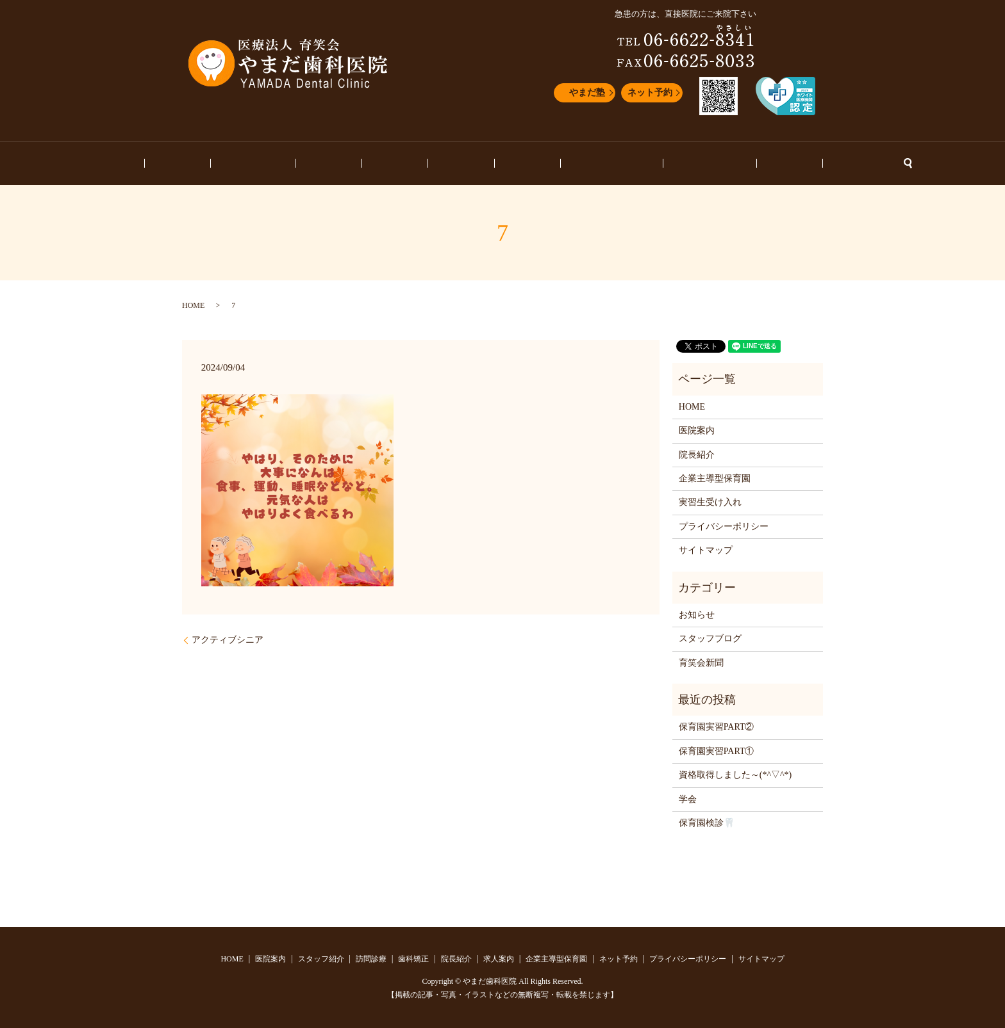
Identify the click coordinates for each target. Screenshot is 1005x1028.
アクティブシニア (227, 640)
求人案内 (509, 163)
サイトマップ (706, 550)
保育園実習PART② (716, 727)
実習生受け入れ (710, 502)
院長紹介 (461, 163)
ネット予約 (649, 92)
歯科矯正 (413, 163)
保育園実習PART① (716, 751)
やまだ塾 (587, 92)
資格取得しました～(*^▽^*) (735, 775)
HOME (205, 163)
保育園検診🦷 (707, 823)
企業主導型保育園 (576, 163)
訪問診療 (364, 163)
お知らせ (718, 163)
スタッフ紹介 (307, 163)
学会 (688, 799)
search (808, 163)
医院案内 (249, 163)
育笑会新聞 (701, 663)
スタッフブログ (655, 163)
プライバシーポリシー (723, 526)
